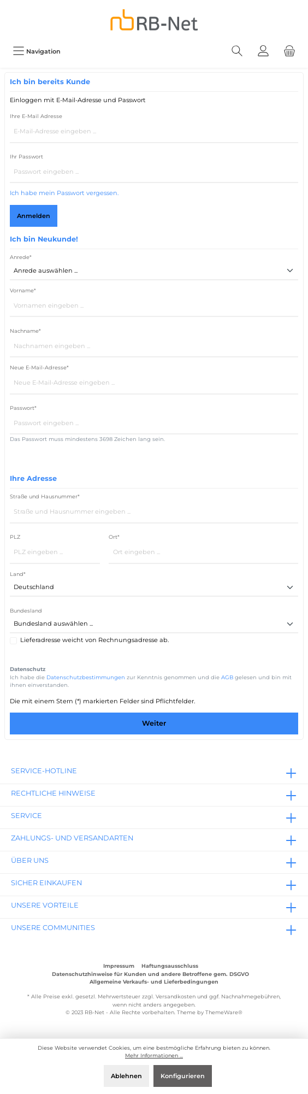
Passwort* (23, 408)
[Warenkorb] (289, 51)
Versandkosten (176, 996)
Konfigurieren (183, 1076)
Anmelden (33, 216)
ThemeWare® (223, 1012)
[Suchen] (237, 51)
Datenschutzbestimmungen (85, 677)
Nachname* (25, 331)
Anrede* (21, 257)
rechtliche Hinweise (53, 793)
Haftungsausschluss (169, 966)
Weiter (154, 723)
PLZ (15, 537)
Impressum (118, 966)
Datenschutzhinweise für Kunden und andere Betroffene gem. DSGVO (150, 974)
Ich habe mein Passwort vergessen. (64, 193)
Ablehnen (126, 1076)
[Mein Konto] (263, 51)
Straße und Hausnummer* (45, 496)
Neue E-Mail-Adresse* (39, 367)
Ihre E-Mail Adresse (36, 116)
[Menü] (36, 51)
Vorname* (23, 290)
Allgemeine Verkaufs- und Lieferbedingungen (154, 982)
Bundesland (26, 611)
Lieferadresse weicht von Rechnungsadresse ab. (94, 640)
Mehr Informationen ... (154, 1055)
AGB (227, 677)
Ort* (114, 537)
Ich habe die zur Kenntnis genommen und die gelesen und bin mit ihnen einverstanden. (151, 681)
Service (26, 815)
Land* (18, 574)
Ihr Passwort (26, 157)
